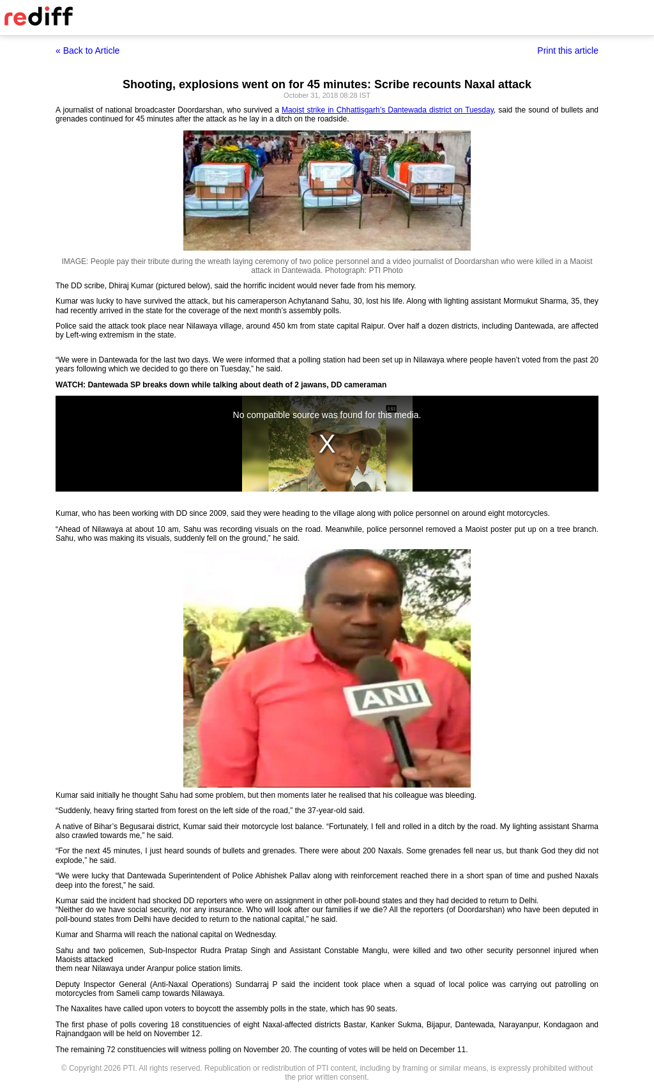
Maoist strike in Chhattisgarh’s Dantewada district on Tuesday (388, 109)
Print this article (567, 50)
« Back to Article (87, 50)
